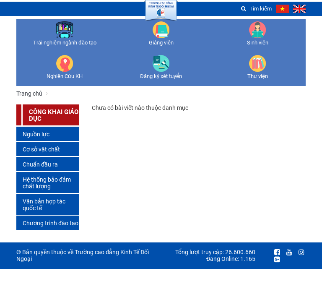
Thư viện (257, 76)
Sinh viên (257, 42)
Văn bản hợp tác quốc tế (44, 204)
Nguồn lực (36, 134)
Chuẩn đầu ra (40, 164)
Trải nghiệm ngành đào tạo (64, 42)
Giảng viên (161, 42)
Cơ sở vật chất (41, 149)
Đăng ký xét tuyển (161, 76)
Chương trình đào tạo (50, 223)
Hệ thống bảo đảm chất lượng (47, 183)
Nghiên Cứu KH (65, 76)
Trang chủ (29, 93)
